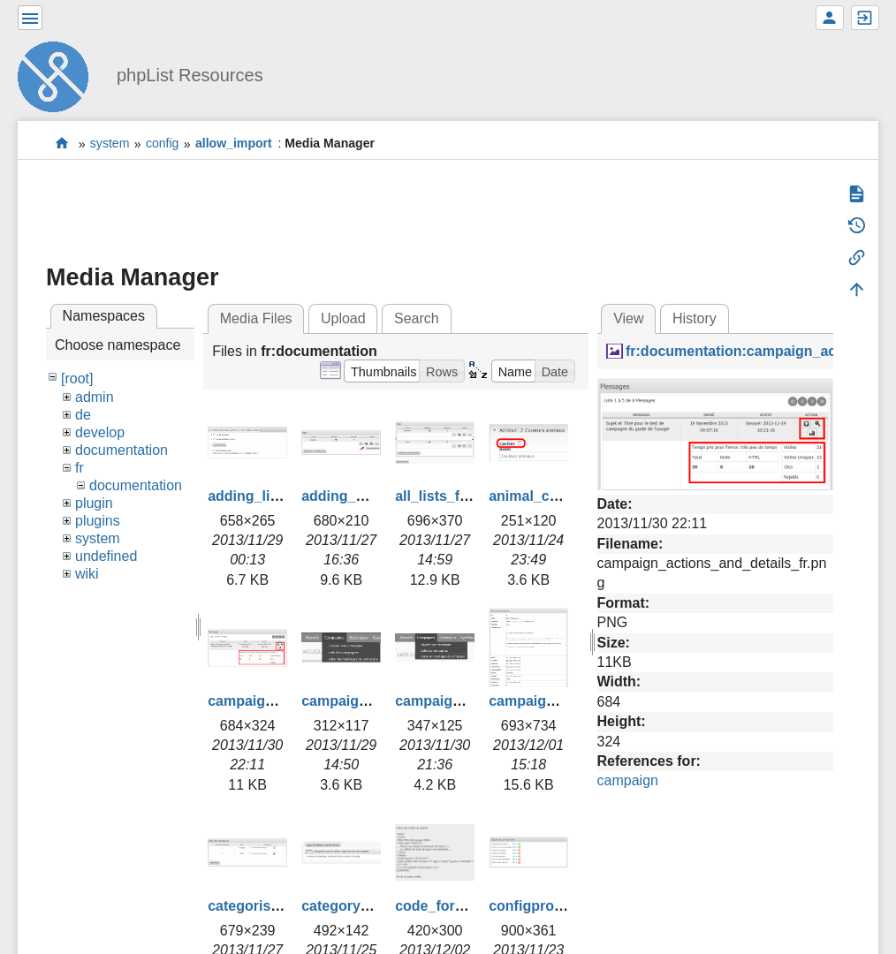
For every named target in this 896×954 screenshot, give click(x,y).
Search (416, 318)
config (162, 144)
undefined (106, 556)
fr (79, 467)
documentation (121, 450)
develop (100, 432)
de (83, 414)
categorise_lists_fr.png (284, 905)
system (110, 144)
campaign (627, 780)
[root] (77, 378)
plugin (94, 503)
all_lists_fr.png (444, 496)
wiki (87, 573)
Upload (343, 318)
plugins (97, 520)
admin (94, 397)
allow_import (233, 144)
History (694, 318)
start (62, 143)
